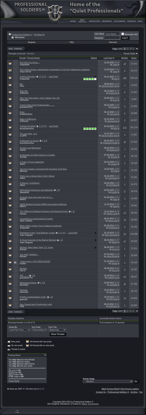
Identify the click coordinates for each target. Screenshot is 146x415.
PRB (116, 171)
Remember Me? (129, 34)
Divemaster (113, 178)
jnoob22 (114, 164)
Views (133, 58)
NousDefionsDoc (27, 129)
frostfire (114, 107)
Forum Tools (129, 54)
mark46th (113, 285)
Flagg (115, 206)
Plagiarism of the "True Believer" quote (37, 233)
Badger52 (113, 150)
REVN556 (24, 285)
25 (125, 276)
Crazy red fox (25, 72)
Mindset (23, 268)
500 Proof (113, 299)
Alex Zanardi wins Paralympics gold (36, 304)
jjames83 (23, 299)
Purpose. (24, 290)
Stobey (114, 242)
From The (52, 327)
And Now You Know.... (30, 62)
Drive (22, 112)
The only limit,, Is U (28, 134)
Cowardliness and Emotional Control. (36, 219)
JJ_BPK (23, 136)
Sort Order (36, 327)
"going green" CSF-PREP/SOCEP (35, 261)
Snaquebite (24, 65)
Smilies (12, 372)
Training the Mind (27, 126)
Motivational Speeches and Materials (36, 190)
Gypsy (114, 249)
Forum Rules (14, 381)
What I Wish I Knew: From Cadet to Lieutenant (41, 226)
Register (32, 42)
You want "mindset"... (29, 254)
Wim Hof (24, 91)
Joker (115, 65)
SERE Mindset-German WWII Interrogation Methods (43, 204)
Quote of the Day (27, 76)
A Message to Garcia (29, 141)
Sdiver (22, 164)
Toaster (23, 150)
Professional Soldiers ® (22, 35)
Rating (94, 58)
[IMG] (11, 374)
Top (141, 392)
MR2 (115, 128)
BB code (12, 370)
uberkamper (112, 121)
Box (115, 79)
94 (125, 234)
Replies (124, 58)
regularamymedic (110, 143)
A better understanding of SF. (33, 297)
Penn (22, 86)
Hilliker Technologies (90, 404)
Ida (21, 84)
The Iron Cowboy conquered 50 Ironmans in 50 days (43, 169)
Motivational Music (28, 283)
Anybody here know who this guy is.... (37, 197)
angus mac (112, 221)
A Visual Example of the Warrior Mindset (38, 240)
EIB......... (24, 275)
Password (99, 38)
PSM (22, 306)
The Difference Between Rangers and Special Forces (44, 211)
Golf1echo (24, 93)
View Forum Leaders (129, 389)
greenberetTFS (26, 107)
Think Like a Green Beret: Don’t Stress (37, 176)
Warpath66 (24, 192)
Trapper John (111, 214)
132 (124, 127)
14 (125, 63)
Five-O (22, 271)
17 (125, 191)
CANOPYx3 (112, 278)
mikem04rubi (112, 256)
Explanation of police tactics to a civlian (37, 155)
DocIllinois (113, 228)
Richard (23, 214)
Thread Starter (33, 58)
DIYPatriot (113, 185)
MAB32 (23, 199)
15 (125, 212)
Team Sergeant (26, 235)
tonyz (115, 100)
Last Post (108, 58)
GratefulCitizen (26, 114)
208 (124, 78)
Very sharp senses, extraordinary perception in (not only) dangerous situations (55, 69)
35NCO (23, 206)
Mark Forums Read (110, 389)
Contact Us (101, 392)
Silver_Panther (26, 221)
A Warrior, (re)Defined (29, 183)
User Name (99, 34)
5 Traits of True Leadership (32, 162)
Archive (134, 392)
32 (125, 142)
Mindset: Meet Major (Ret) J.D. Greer (36, 247)
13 (125, 220)
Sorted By (13, 327)
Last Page (53, 77)
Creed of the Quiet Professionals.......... (37, 105)
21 (125, 241)
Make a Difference (28, 119)
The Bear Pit (39, 35)
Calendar (113, 42)
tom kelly (113, 114)
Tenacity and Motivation (30, 148)
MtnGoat (23, 171)
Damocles (24, 292)
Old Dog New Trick (109, 86)
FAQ (72, 42)
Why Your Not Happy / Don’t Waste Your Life (40, 98)
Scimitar (23, 157)
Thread (22, 58)
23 (125, 298)
